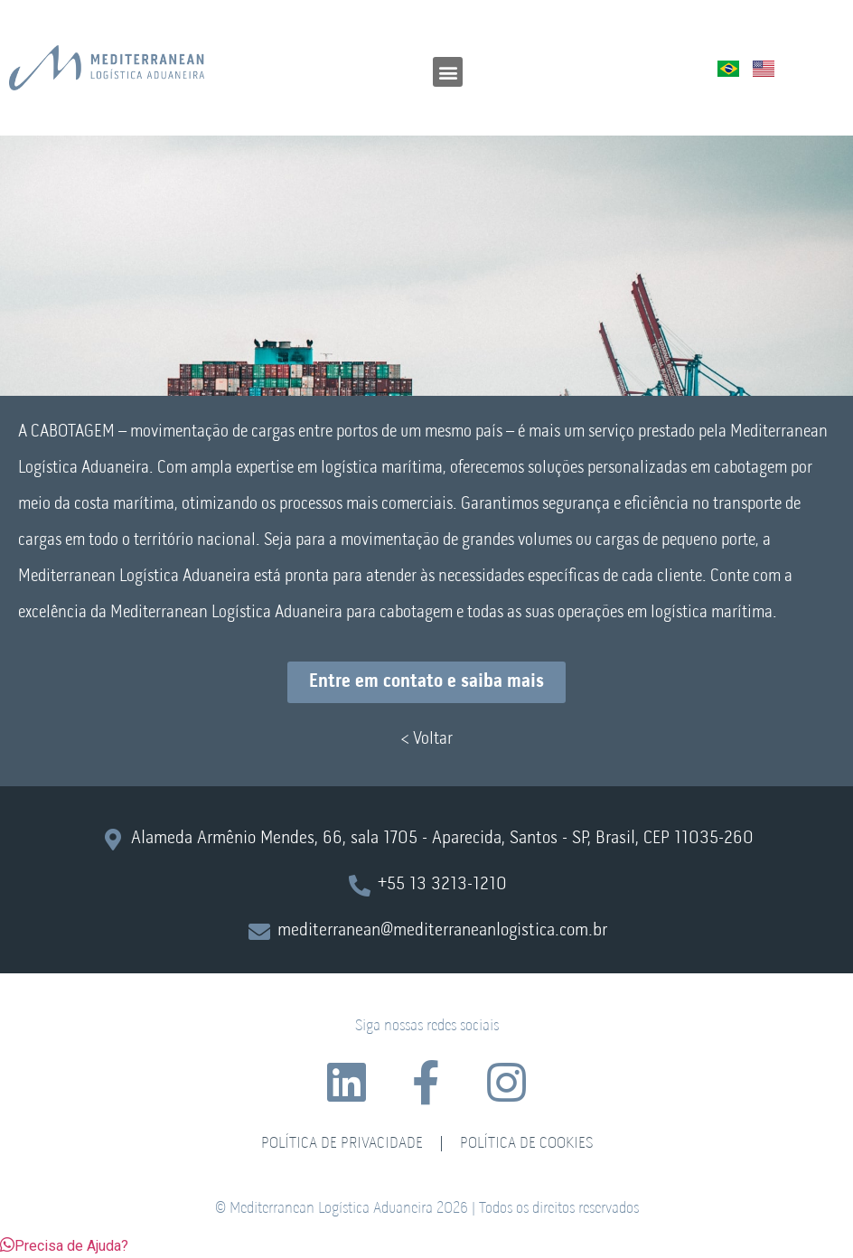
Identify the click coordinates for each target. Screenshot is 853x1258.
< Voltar (426, 739)
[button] (448, 72)
